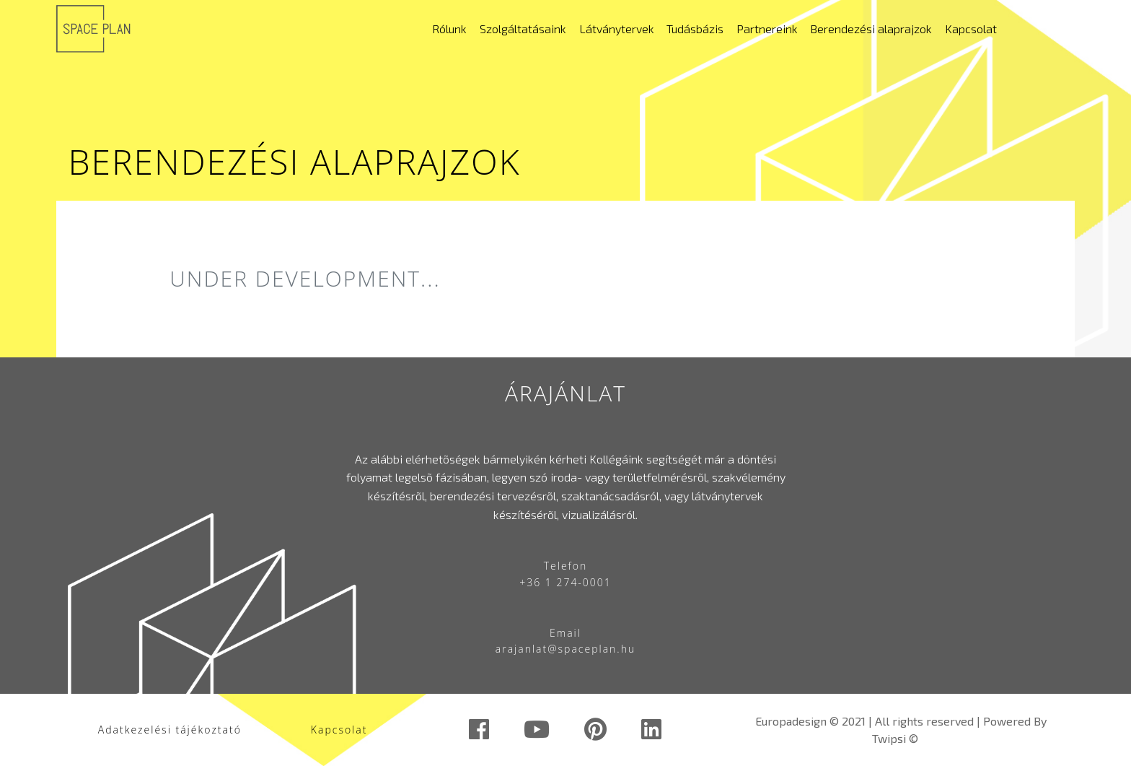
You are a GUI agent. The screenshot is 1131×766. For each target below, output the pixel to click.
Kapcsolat (971, 28)
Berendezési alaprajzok (871, 28)
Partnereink (767, 28)
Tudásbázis (694, 28)
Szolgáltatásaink (523, 28)
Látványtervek (616, 28)
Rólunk (449, 28)
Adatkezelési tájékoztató (170, 729)
